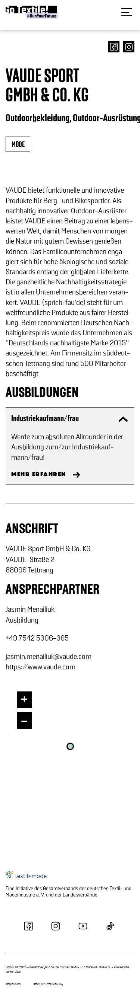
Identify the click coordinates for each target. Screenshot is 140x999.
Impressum (13, 984)
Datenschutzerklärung (48, 984)
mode (18, 145)
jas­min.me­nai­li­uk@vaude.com (48, 656)
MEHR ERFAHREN (38, 474)
